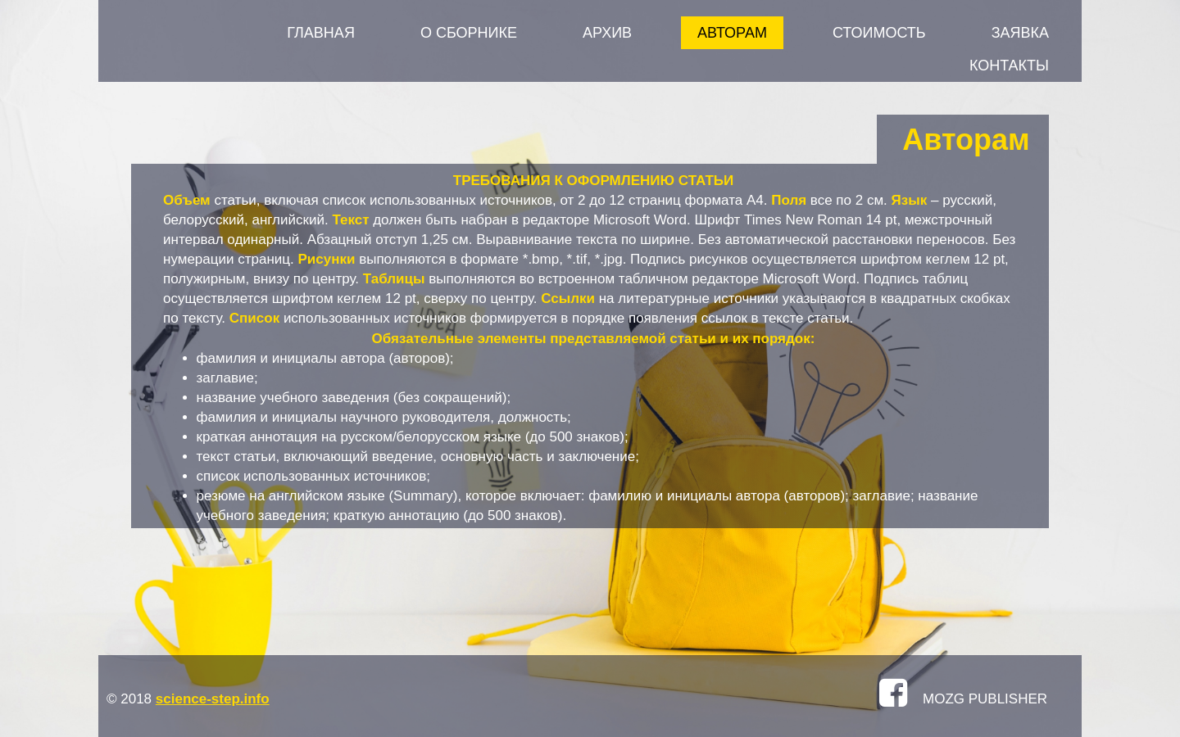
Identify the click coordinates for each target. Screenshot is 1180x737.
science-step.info (213, 699)
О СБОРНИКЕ (468, 33)
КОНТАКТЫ (1009, 65)
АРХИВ (607, 33)
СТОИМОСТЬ (879, 33)
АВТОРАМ (732, 33)
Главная (321, 33)
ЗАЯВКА (1020, 33)
